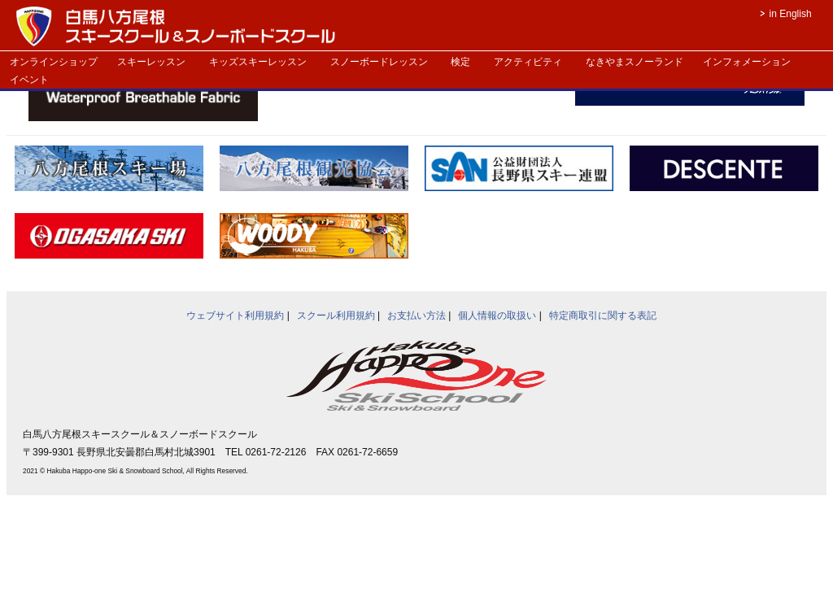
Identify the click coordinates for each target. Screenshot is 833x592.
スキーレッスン (151, 61)
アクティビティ (528, 61)
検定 (460, 61)
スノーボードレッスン (379, 61)
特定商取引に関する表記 (602, 315)
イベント (29, 79)
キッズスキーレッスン (258, 61)
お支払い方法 (416, 315)
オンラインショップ (54, 61)
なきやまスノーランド (634, 61)
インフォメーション (747, 61)
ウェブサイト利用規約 (235, 315)
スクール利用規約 (336, 315)
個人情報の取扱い (497, 315)
